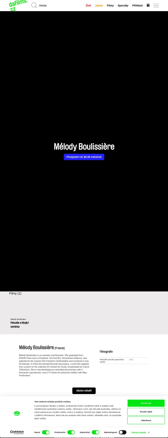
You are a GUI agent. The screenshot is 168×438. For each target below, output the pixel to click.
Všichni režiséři (84, 390)
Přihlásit (137, 5)
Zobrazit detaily (138, 433)
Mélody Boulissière (18, 319)
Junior (99, 5)
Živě (88, 5)
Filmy (110, 5)
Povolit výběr (146, 412)
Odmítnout (146, 421)
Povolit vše (146, 403)
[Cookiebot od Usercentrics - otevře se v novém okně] (17, 433)
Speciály (122, 5)
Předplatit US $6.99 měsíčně (84, 156)
